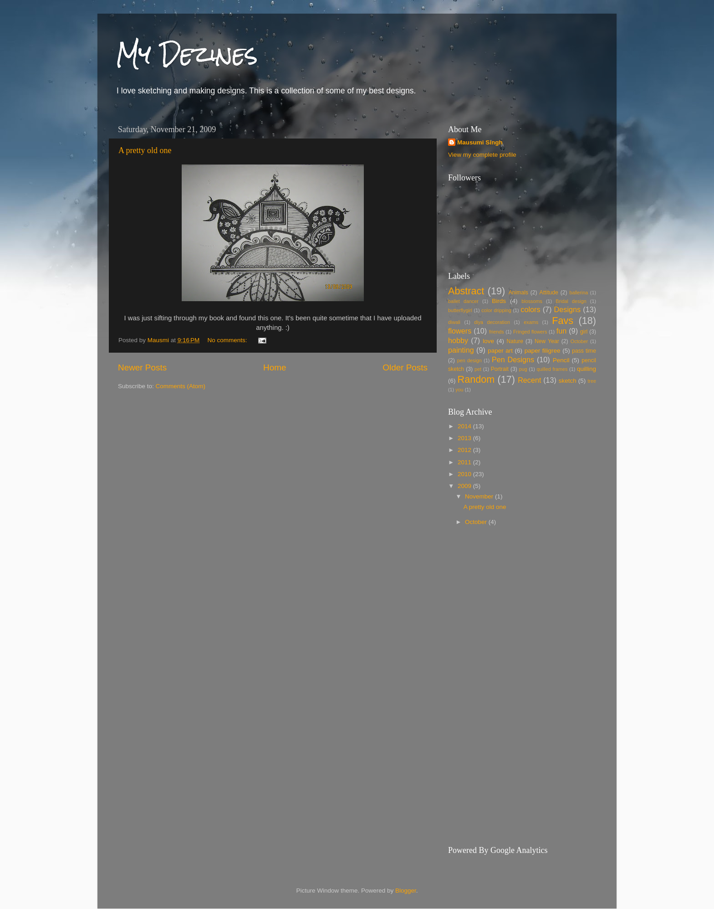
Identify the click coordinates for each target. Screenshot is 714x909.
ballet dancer (463, 301)
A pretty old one (144, 150)
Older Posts (405, 367)
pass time (584, 351)
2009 (465, 486)
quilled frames (551, 369)
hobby (458, 340)
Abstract (466, 291)
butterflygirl (460, 310)
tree (591, 381)
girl (583, 332)
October (579, 341)
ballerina (578, 292)
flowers (459, 331)
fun (561, 331)
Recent (529, 380)
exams (531, 322)
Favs (562, 320)
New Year (547, 341)
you (459, 389)
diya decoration (492, 322)
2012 (465, 450)
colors (530, 309)
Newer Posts (142, 367)
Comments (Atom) (181, 386)
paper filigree (543, 350)
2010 (465, 474)
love (488, 341)
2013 (465, 438)
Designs (567, 309)
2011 (465, 462)
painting (461, 350)
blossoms (531, 301)
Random (476, 379)
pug (523, 369)
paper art (500, 350)
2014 (465, 426)
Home (274, 367)
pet (477, 369)
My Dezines (187, 54)
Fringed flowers (530, 331)
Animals (518, 292)
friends (496, 331)
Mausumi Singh (480, 142)
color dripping (496, 310)
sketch (567, 380)
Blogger (405, 890)
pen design (469, 360)
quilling (586, 368)
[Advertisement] (524, 608)
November (480, 496)
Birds (499, 301)
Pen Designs (513, 359)
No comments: (228, 340)
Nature (515, 341)
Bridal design (571, 301)
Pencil (561, 360)
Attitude (549, 292)
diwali (454, 322)
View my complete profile (482, 154)
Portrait (500, 369)
